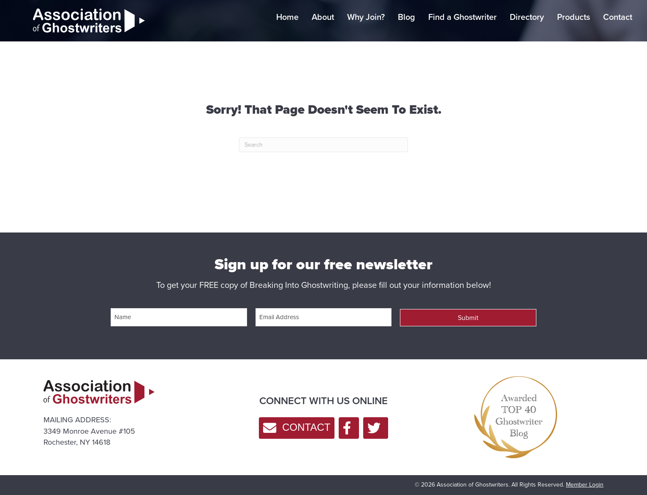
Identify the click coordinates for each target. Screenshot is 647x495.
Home (287, 17)
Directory (527, 17)
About (323, 17)
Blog (406, 17)
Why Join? (366, 17)
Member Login (585, 483)
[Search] (323, 144)
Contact (617, 17)
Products (573, 17)
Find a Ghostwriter (462, 17)
